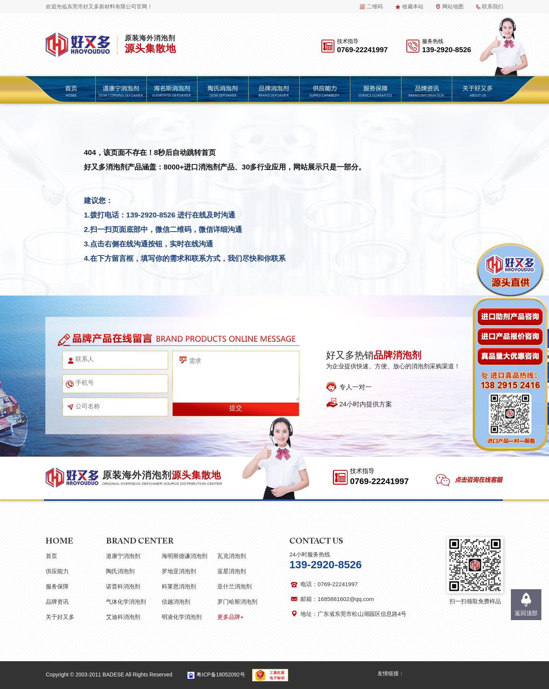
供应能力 (57, 571)
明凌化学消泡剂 (182, 617)
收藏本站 (413, 6)
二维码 (375, 6)
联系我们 (492, 6)
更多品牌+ (230, 617)
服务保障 (57, 586)
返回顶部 (526, 613)
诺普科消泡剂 (123, 586)
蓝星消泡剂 (231, 571)
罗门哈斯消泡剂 (237, 601)
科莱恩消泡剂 (179, 586)
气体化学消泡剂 (126, 601)
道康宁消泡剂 (123, 556)
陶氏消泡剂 (120, 571)
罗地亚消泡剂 (179, 571)
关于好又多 (60, 617)
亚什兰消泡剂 (234, 586)
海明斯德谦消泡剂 (184, 556)
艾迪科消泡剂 (123, 617)
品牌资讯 (57, 601)
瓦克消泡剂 (231, 556)
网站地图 (453, 6)
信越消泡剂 (176, 601)
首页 (51, 556)
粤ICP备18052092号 (220, 674)
